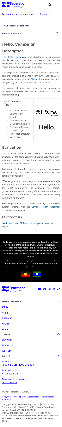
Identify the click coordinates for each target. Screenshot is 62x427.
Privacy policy (19, 397)
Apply (5, 312)
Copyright (6, 397)
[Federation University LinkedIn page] (54, 289)
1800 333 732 (9, 382)
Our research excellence (16, 25)
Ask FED (6, 350)
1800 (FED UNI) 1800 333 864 (18, 364)
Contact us (7, 345)
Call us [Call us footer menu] (31, 356)
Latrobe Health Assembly (46, 206)
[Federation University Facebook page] (44, 289)
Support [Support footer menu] (31, 334)
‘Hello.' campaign (17, 57)
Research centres (13, 33)
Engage (6, 323)
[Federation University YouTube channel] (39, 289)
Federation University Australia (18, 14)
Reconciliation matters (43, 263)
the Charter (32, 79)
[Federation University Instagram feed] (49, 289)
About (5, 329)
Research (45, 14)
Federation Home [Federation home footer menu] (31, 301)
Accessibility (33, 397)
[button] (57, 33)
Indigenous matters (17, 263)
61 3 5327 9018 (10, 373)
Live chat (7, 339)
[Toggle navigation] (57, 5)
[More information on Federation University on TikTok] (58, 289)
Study (5, 306)
